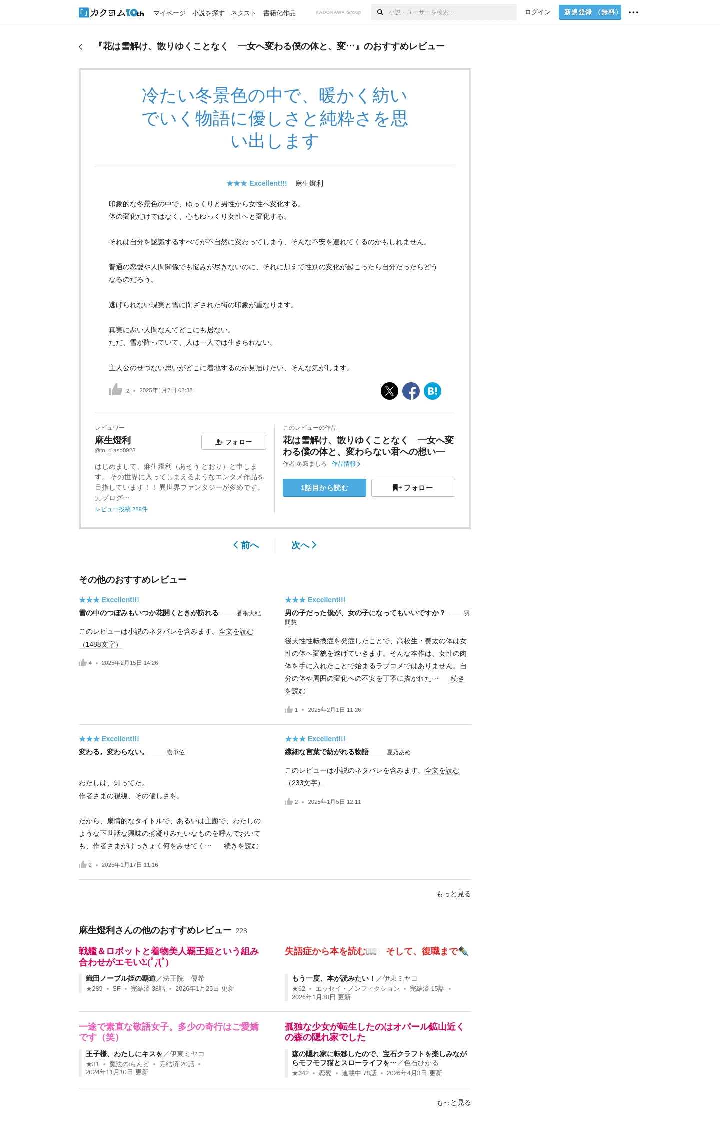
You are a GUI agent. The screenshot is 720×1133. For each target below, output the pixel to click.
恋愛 (325, 1073)
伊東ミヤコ (400, 978)
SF (117, 989)
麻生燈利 (310, 184)
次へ (304, 545)
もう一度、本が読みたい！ (334, 978)
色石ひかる (421, 1063)
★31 (93, 1064)
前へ (246, 545)
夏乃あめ (399, 753)
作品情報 (346, 464)
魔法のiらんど (130, 1064)
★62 (299, 989)
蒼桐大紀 (249, 613)
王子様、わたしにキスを (124, 1054)
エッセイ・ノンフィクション (358, 989)
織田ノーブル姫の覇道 (121, 978)
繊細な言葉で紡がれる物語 (327, 752)
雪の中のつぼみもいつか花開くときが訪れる (149, 613)
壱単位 (176, 753)
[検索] (380, 12)
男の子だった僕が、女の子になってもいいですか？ (365, 613)
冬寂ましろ (312, 464)
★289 (94, 989)
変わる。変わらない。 (114, 752)
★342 (300, 1073)
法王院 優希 (184, 978)
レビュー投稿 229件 (121, 509)
